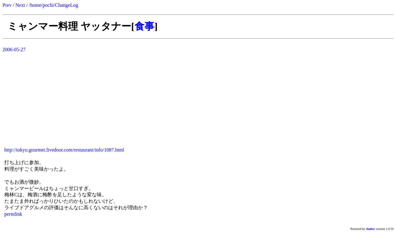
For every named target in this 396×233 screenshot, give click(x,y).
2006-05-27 (14, 49)
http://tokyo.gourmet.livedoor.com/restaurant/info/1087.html (64, 149)
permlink (13, 214)
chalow (370, 229)
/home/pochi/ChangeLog (53, 5)
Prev (6, 5)
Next (20, 5)
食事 (144, 26)
